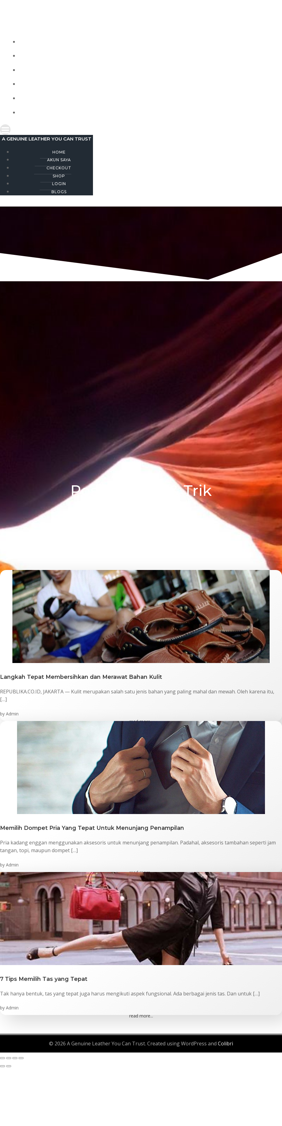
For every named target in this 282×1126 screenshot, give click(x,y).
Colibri (225, 1043)
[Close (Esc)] (21, 1057)
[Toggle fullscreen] (8, 1057)
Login (147, 98)
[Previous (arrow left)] (2, 1065)
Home (147, 41)
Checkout (147, 70)
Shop (147, 84)
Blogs (147, 112)
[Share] (14, 1057)
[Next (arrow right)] (8, 1065)
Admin (12, 713)
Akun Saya (147, 56)
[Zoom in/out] (2, 1057)
